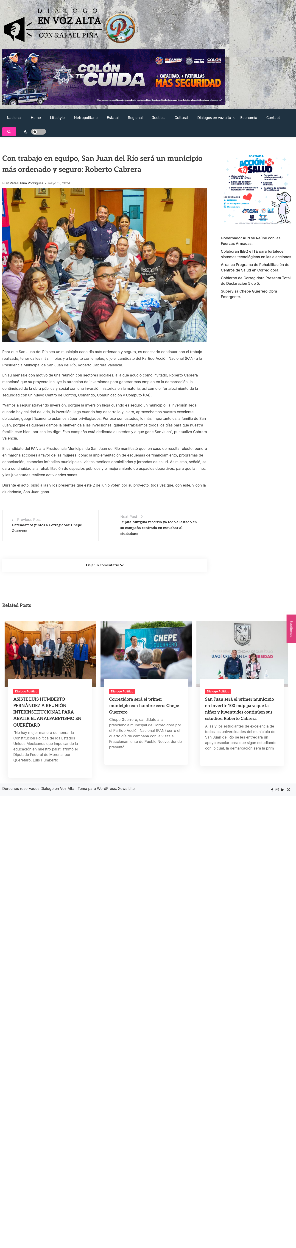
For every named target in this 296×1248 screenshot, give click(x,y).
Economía (248, 118)
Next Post (128, 516)
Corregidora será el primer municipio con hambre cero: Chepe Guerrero (144, 706)
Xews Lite (126, 788)
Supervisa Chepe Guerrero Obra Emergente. (249, 294)
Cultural (181, 118)
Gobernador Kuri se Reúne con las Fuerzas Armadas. (251, 241)
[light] (32, 131)
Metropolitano (86, 118)
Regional (135, 118)
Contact (273, 118)
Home (36, 118)
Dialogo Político (26, 691)
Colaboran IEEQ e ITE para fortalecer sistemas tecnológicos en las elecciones (256, 254)
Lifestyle (57, 118)
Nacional (14, 118)
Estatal (113, 118)
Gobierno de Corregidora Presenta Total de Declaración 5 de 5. (256, 281)
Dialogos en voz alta (214, 118)
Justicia (159, 118)
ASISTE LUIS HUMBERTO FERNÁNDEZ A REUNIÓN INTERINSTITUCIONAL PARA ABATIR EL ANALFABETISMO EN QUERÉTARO (47, 712)
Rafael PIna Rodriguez (26, 183)
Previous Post (29, 519)
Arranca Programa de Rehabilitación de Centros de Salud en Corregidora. (255, 267)
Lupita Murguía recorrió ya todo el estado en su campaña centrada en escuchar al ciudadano (158, 528)
